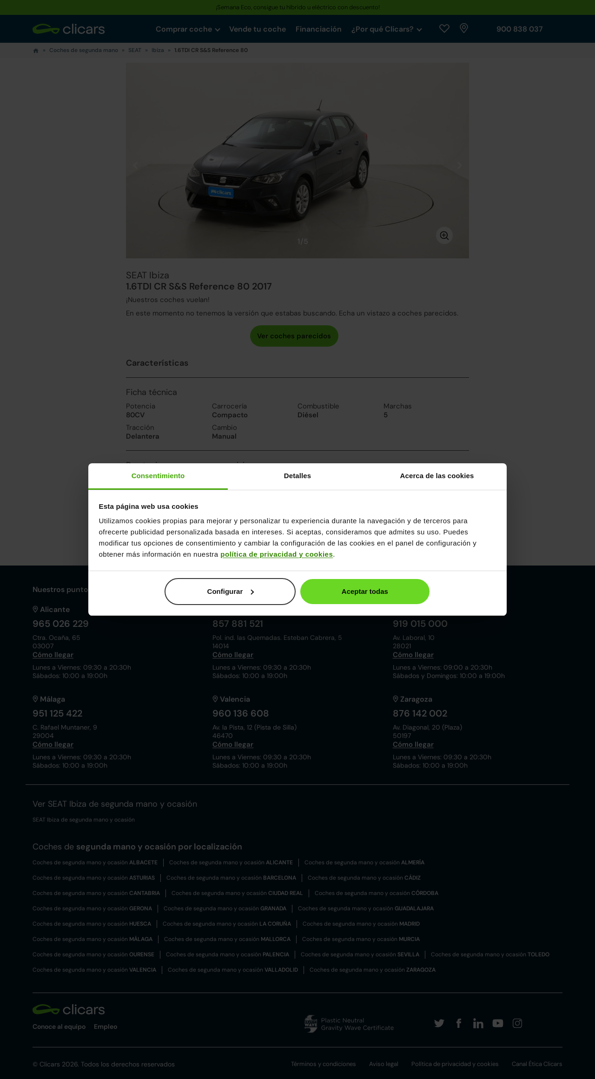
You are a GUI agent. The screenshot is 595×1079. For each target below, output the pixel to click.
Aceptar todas (365, 591)
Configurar (230, 591)
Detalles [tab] (297, 476)
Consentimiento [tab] (158, 476)
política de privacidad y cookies (276, 554)
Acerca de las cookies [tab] (437, 476)
